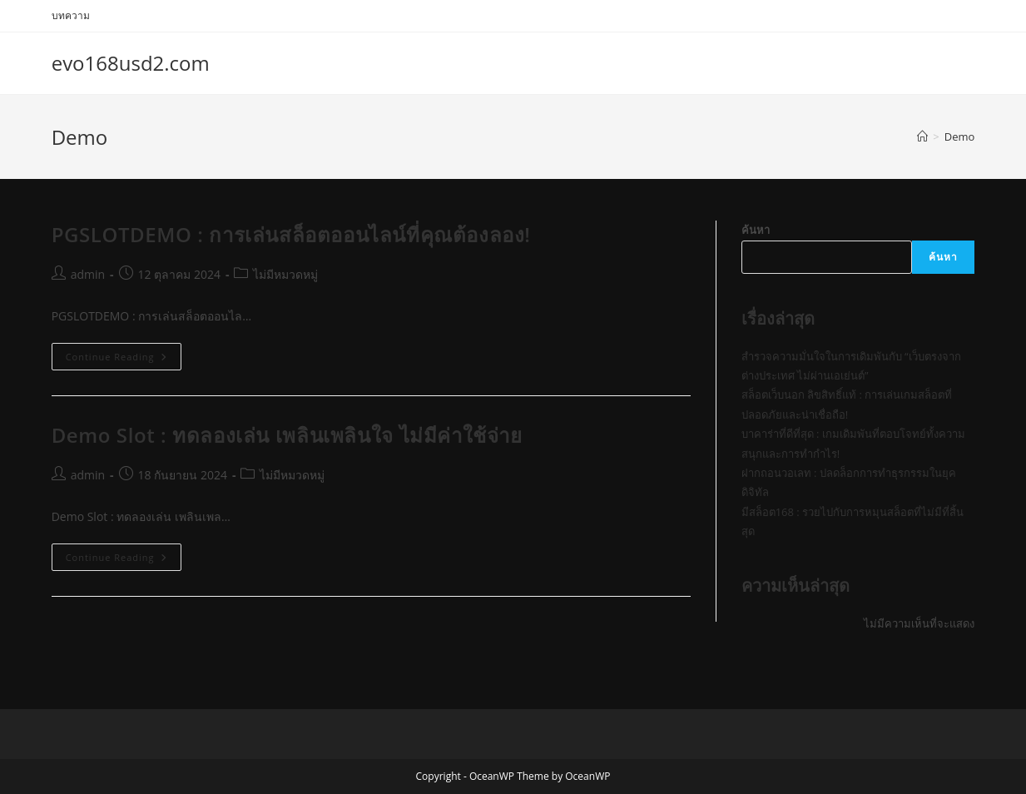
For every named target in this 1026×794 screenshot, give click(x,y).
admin (88, 274)
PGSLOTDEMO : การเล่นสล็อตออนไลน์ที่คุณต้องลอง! (291, 234)
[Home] (922, 136)
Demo (959, 136)
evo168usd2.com (131, 63)
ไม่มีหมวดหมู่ (285, 274)
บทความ (71, 15)
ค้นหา (755, 229)
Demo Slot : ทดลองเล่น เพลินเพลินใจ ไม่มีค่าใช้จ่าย (287, 435)
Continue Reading (124, 359)
